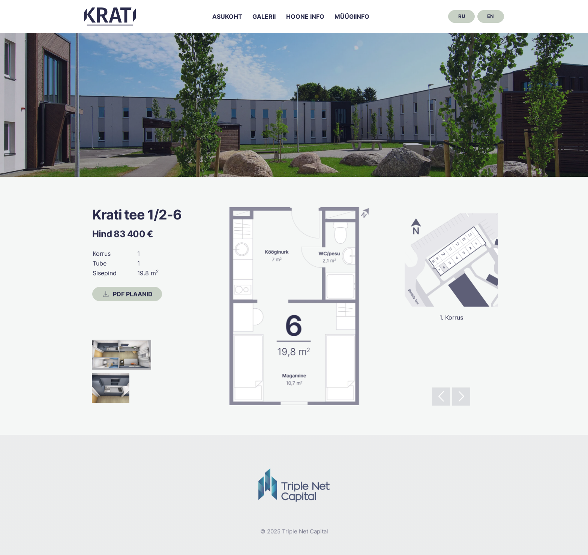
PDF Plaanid (127, 294)
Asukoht (227, 16)
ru (461, 16)
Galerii (264, 16)
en (490, 16)
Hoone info (305, 16)
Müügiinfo (351, 16)
